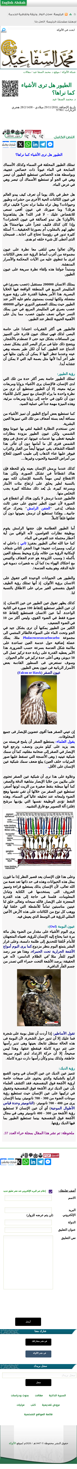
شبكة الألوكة (69, 72)
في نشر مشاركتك (39, 1341)
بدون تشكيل (14, 135)
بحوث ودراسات (20, 1395)
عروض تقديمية (51, 1405)
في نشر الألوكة (39, 1353)
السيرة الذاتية (57, 1395)
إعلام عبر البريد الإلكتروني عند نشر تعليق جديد (24, 1191)
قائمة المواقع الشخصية (38, 1414)
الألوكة (12, 1443)
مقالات (39, 1395)
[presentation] (44, 1306)
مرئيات (20, 1405)
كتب (33, 1405)
